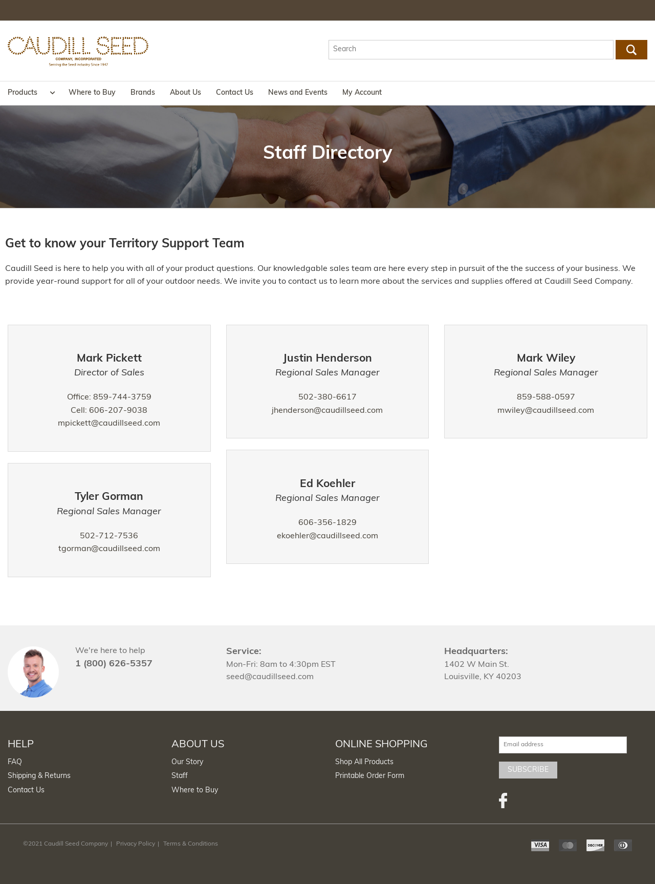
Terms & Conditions (190, 844)
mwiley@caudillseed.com (545, 411)
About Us (185, 93)
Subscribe (528, 770)
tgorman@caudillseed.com (109, 549)
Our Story (187, 762)
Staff (179, 776)
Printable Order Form (369, 776)
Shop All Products (364, 762)
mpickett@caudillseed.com (109, 423)
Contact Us (234, 93)
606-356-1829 (327, 523)
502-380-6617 (327, 397)
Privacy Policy (135, 844)
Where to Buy (92, 93)
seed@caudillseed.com (270, 677)
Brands (142, 93)
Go (632, 49)
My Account (362, 93)
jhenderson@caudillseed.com (327, 411)
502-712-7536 (109, 536)
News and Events (298, 93)
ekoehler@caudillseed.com (327, 536)
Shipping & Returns (39, 776)
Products (22, 93)
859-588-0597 (546, 397)
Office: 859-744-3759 (109, 397)
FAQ (15, 762)
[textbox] (471, 49)
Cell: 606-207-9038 (109, 411)
